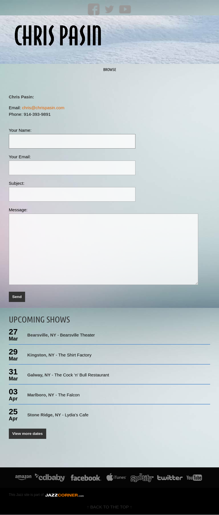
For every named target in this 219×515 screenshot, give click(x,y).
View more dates (27, 434)
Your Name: (20, 130)
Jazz (19, 495)
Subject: (17, 183)
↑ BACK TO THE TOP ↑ (109, 507)
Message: (18, 209)
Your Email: (20, 156)
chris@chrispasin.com (43, 107)
